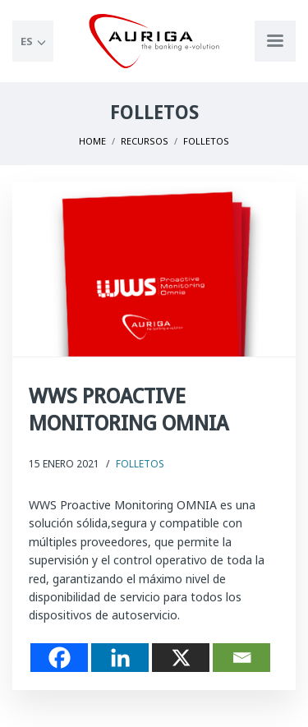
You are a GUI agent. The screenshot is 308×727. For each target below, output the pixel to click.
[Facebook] (59, 657)
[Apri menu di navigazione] (275, 41)
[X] (180, 657)
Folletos (140, 464)
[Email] (241, 657)
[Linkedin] (120, 657)
